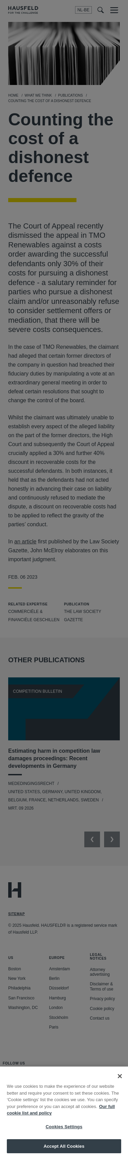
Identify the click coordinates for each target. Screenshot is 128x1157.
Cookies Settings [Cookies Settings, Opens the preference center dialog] (64, 1130)
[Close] (119, 1080)
